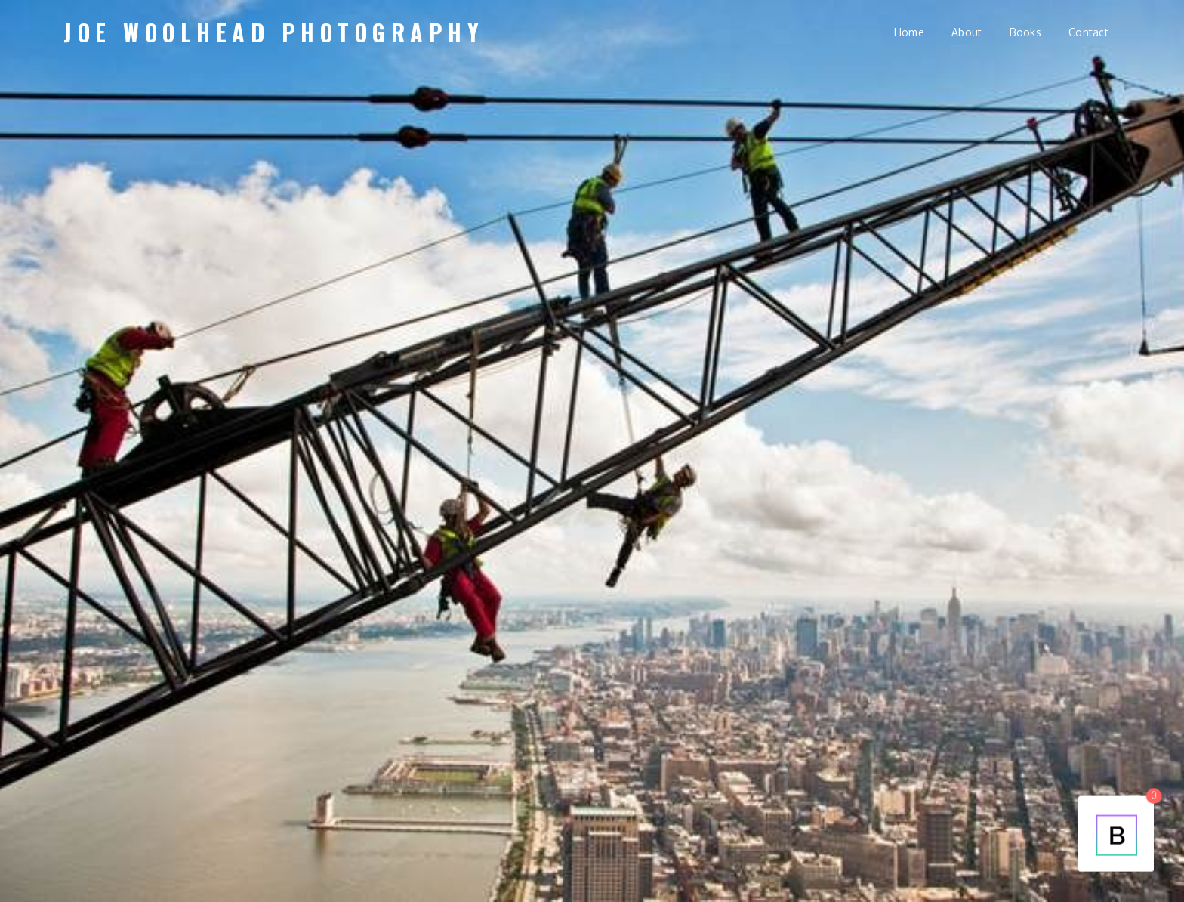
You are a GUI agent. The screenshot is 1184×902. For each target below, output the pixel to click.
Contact (1088, 32)
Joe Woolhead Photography (273, 32)
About (966, 32)
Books (1025, 32)
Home (909, 32)
